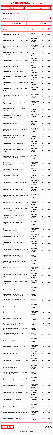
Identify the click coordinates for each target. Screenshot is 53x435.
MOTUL (7, 427)
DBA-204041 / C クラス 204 (11, 289)
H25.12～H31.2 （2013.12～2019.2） (35, 175)
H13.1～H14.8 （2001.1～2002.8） (34, 379)
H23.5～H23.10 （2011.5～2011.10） (35, 182)
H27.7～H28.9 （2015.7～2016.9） (34, 60)
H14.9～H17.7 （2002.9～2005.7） (34, 353)
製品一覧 (11, 8)
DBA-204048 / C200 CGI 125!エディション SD (16, 202)
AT (43, 34)
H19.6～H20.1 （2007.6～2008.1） (34, 275)
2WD (49, 34)
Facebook (48, 427)
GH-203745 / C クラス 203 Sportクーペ (14, 399)
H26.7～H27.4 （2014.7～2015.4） (34, 130)
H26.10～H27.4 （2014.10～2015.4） (35, 109)
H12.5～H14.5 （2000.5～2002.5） (34, 406)
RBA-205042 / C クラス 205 (11, 175)
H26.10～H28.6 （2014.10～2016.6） (35, 96)
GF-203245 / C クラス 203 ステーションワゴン (16, 379)
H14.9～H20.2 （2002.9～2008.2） (34, 347)
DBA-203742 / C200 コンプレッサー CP (14, 318)
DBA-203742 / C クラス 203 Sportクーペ (14, 346)
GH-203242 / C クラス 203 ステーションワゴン (16, 360)
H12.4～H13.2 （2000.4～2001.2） (34, 413)
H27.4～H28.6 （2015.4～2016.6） (34, 77)
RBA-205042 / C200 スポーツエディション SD (16, 60)
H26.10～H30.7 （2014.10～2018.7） (35, 89)
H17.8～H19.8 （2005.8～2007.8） (34, 313)
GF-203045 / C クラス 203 (10, 406)
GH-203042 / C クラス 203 (11, 353)
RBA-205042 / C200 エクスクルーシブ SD (14, 34)
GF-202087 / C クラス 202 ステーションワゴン (16, 412)
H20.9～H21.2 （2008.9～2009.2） (34, 250)
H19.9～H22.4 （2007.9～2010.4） (34, 269)
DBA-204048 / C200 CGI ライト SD (13, 189)
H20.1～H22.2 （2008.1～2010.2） (34, 262)
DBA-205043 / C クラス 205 (11, 66)
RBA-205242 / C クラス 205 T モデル (13, 169)
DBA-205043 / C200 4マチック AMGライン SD (16, 40)
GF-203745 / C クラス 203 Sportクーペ (14, 385)
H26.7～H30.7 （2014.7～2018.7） (34, 123)
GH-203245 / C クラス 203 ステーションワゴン (16, 392)
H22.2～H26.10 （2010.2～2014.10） (35, 230)
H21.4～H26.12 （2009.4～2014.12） (35, 236)
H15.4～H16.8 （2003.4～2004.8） (34, 340)
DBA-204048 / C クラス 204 (11, 236)
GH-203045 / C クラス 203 (11, 367)
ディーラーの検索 (37, 8)
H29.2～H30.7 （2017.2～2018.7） (34, 40)
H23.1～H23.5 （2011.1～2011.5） (34, 203)
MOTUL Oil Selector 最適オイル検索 (26, 3)
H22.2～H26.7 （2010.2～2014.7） (34, 223)
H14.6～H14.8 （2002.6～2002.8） (34, 367)
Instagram (46, 427)
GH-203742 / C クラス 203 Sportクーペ (14, 340)
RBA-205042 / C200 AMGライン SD (13, 123)
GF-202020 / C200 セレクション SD (13, 418)
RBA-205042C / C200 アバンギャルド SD (14, 143)
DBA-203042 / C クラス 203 (11, 306)
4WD (49, 40)
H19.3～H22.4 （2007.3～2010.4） (34, 289)
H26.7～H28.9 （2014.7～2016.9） (34, 136)
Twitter (51, 427)
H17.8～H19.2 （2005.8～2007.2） (34, 306)
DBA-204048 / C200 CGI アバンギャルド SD (15, 182)
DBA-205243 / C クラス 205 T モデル (13, 71)
